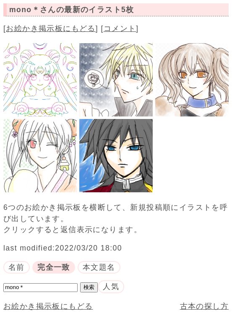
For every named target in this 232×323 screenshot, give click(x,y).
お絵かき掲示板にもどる (51, 28)
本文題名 (99, 267)
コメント (120, 28)
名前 (16, 267)
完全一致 (53, 267)
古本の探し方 (204, 306)
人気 (111, 286)
